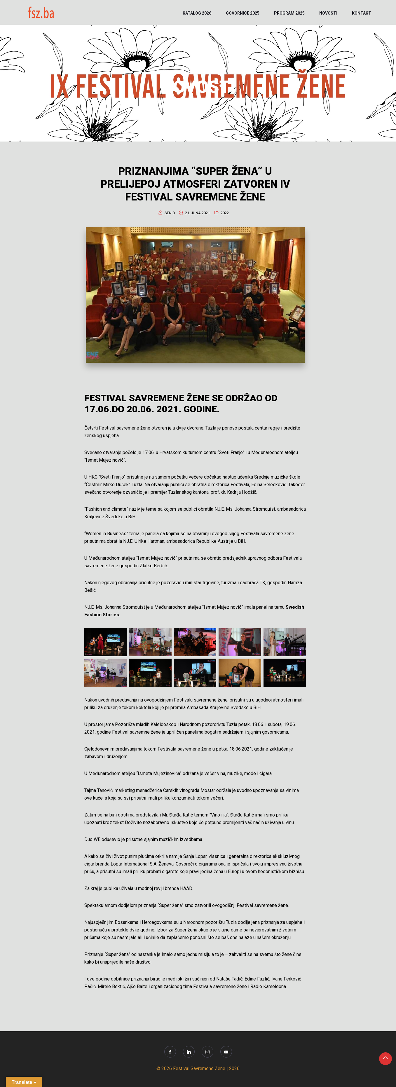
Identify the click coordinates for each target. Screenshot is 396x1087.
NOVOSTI (328, 13)
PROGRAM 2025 (289, 13)
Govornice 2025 (242, 13)
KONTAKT (361, 13)
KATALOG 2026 (197, 13)
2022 (225, 213)
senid (170, 213)
